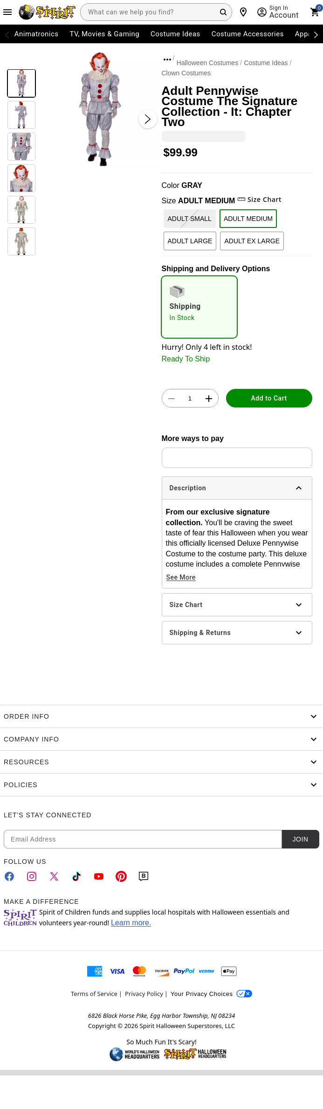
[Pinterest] (121, 876)
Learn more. (131, 923)
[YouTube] (98, 876)
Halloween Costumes (207, 63)
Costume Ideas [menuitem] (175, 34)
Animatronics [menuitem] (36, 34)
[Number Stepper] (190, 398)
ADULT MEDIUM (248, 218)
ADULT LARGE (190, 241)
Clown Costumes (186, 73)
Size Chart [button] (259, 199)
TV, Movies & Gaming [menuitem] (104, 34)
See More (181, 577)
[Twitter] (54, 876)
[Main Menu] (7, 12)
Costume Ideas (266, 63)
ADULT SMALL (190, 218)
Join (300, 839)
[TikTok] (76, 876)
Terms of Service (94, 993)
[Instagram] (31, 876)
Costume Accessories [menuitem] (248, 34)
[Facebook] (9, 876)
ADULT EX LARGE (252, 241)
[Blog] (143, 876)
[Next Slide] (147, 119)
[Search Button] (223, 12)
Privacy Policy (144, 993)
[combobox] (156, 12)
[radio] (199, 307)
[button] (99, 109)
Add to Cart (269, 398)
